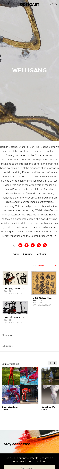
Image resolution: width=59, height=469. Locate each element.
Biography (27, 254)
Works (16, 254)
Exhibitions (41, 254)
